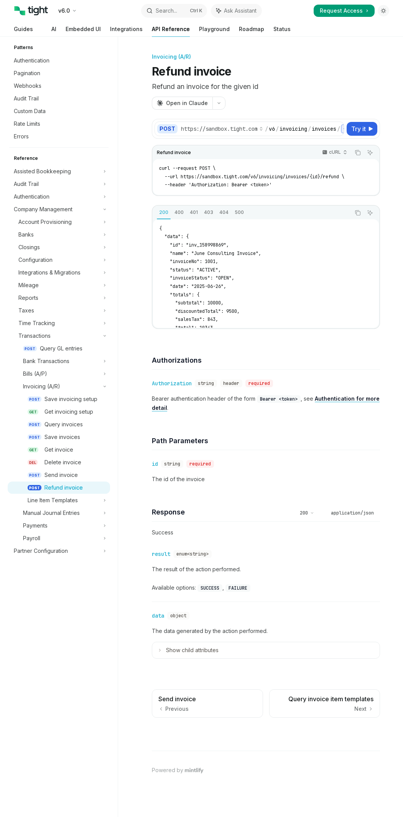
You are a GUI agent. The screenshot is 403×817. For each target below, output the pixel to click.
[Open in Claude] (182, 103)
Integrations (126, 31)
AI (49, 31)
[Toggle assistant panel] (236, 11)
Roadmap (251, 31)
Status (282, 31)
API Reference (171, 31)
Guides (23, 31)
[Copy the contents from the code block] (358, 153)
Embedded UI (83, 31)
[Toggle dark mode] (383, 10)
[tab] (164, 212)
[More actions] (218, 103)
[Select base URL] (222, 129)
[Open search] (174, 11)
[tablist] (251, 212)
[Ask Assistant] (370, 153)
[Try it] (362, 129)
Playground (214, 31)
